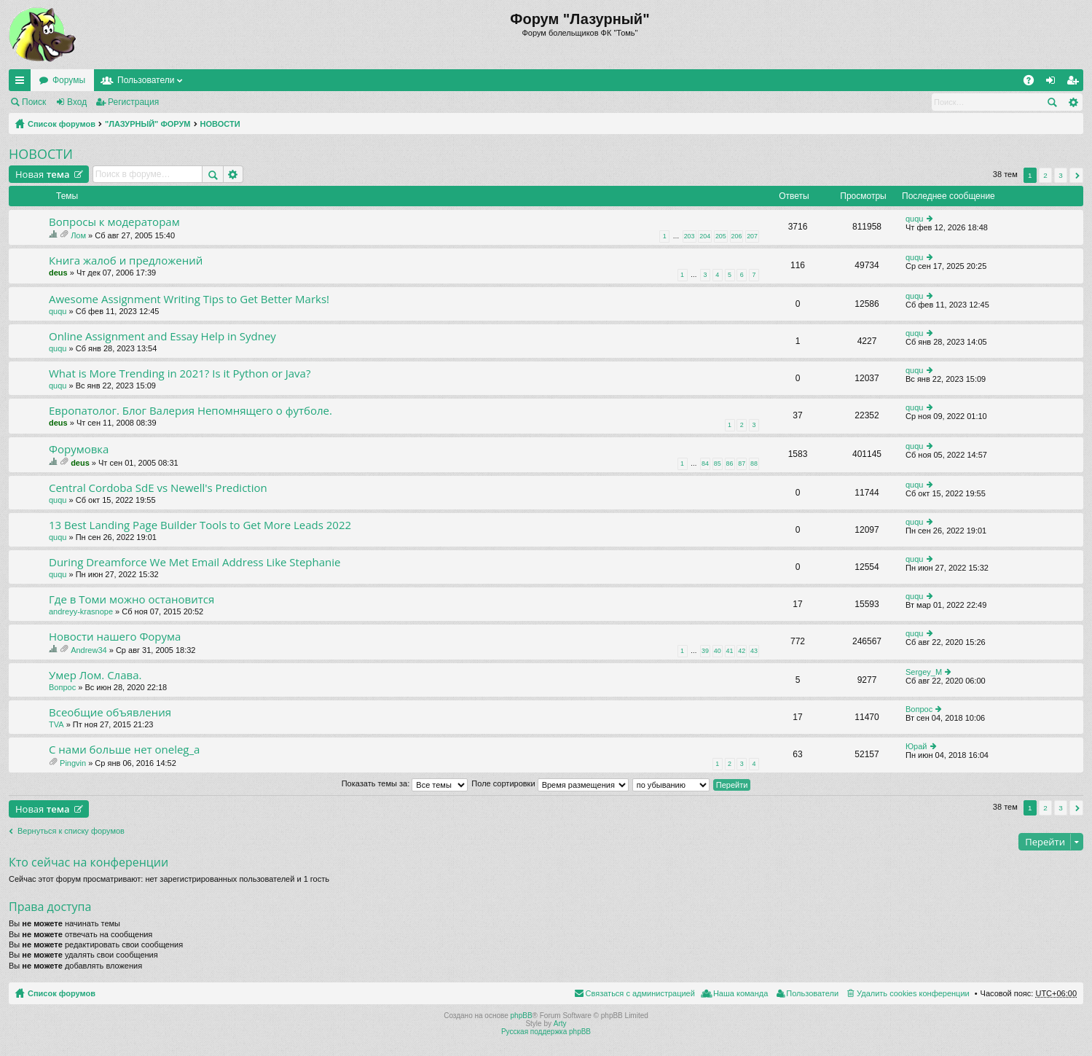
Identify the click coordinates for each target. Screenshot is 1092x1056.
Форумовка (79, 449)
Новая (42, 174)
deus (58, 272)
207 (752, 236)
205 (720, 236)
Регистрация (133, 102)
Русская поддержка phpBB (546, 1032)
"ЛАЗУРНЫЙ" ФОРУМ (148, 124)
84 (705, 463)
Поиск (34, 102)
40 (717, 650)
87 (741, 463)
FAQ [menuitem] (1033, 83)
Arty (560, 1024)
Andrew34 (89, 650)
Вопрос (62, 687)
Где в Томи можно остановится (131, 599)
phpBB (522, 1016)
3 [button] (1060, 175)
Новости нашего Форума (115, 637)
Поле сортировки (549, 783)
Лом (78, 235)
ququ (914, 218)
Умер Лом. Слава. (95, 675)
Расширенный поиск (1073, 102)
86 (730, 463)
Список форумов (61, 124)
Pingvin (73, 763)
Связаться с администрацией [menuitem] (640, 993)
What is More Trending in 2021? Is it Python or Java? (179, 373)
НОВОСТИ (220, 124)
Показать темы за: (405, 783)
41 (730, 650)
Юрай (916, 746)
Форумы (68, 80)
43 (754, 650)
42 (741, 650)
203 (689, 236)
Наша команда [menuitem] (740, 993)
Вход (77, 102)
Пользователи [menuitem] (812, 993)
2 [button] (1045, 175)
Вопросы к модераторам (114, 222)
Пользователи (145, 80)
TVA (56, 724)
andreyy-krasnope (81, 611)
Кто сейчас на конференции (88, 862)
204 (704, 236)
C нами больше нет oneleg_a (124, 749)
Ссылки (23, 83)
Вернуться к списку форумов (71, 830)
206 (736, 236)
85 (717, 463)
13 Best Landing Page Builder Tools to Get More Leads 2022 (200, 525)
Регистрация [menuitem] (1075, 83)
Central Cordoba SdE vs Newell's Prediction (158, 488)
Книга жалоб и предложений (126, 260)
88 (754, 463)
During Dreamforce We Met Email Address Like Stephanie (194, 562)
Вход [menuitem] (1053, 83)
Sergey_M (924, 672)
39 (705, 650)
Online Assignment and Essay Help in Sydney (162, 336)
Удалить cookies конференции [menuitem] (913, 993)
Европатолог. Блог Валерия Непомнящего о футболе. (190, 411)
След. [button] (1076, 175)
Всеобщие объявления (110, 712)
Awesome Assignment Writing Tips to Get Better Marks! (189, 299)
